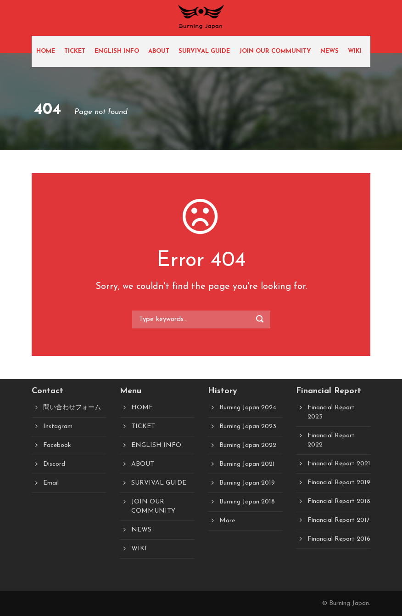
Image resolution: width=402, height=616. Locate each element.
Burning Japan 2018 (247, 501)
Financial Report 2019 (338, 482)
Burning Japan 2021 (247, 464)
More (227, 520)
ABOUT (158, 51)
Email (51, 483)
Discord (54, 464)
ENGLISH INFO (117, 51)
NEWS (329, 51)
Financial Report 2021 (338, 463)
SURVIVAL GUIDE (204, 51)
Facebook (57, 445)
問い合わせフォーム (72, 407)
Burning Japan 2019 (247, 483)
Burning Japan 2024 (247, 407)
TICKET (74, 51)
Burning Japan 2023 (247, 426)
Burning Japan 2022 (247, 445)
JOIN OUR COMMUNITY (275, 51)
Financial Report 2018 (338, 501)
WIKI (355, 51)
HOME (45, 51)
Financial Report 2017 (338, 520)
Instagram (58, 426)
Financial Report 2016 (338, 539)
